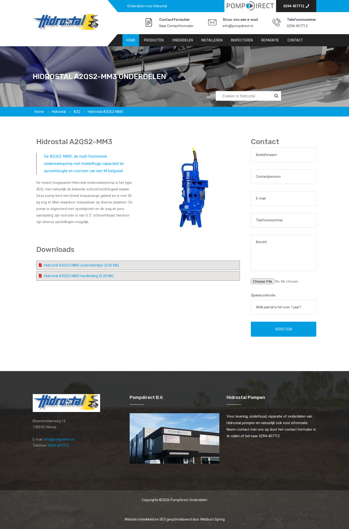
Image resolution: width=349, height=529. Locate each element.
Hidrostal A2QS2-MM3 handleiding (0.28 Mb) (79, 276)
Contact (295, 40)
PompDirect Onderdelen (188, 500)
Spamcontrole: (263, 295)
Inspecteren (242, 40)
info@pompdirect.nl (238, 26)
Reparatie (270, 40)
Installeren (211, 40)
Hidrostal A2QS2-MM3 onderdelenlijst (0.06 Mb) (81, 265)
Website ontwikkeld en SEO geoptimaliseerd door (175, 519)
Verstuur (283, 329)
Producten (154, 40)
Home (130, 40)
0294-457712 (296, 6)
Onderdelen (182, 40)
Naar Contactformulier (176, 26)
